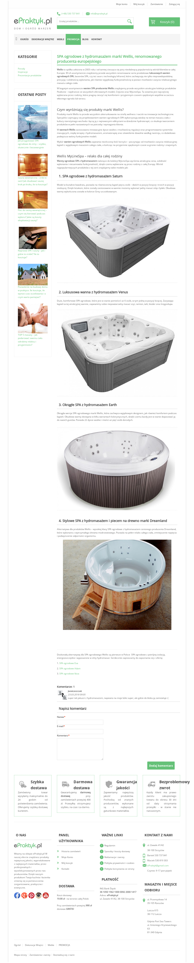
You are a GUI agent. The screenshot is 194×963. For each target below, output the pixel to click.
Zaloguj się (174, 4)
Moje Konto (67, 857)
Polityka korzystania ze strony (119, 868)
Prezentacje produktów (29, 75)
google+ (24, 895)
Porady (21, 68)
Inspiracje (23, 71)
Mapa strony (20, 954)
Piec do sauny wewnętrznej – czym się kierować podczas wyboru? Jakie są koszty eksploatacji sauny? (32, 215)
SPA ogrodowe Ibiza (69, 673)
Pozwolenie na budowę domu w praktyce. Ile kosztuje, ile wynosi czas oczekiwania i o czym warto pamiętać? (32, 292)
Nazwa (60, 717)
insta (38, 895)
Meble (51, 945)
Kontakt (96, 39)
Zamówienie (157, 4)
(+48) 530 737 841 (71, 13)
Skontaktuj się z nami (63, 954)
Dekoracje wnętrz (34, 945)
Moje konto (121, 4)
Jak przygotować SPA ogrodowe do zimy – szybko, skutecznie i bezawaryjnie (32, 144)
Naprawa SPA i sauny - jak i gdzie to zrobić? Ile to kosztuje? (31, 254)
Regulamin (109, 845)
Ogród (17, 945)
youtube (46, 895)
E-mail (60, 726)
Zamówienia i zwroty (40, 954)
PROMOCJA (64, 945)
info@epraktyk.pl (99, 13)
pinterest (31, 895)
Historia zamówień (71, 851)
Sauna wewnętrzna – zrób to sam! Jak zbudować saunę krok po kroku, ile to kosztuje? (32, 181)
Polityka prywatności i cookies (119, 863)
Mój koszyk (139, 4)
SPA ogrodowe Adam (69, 668)
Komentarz (62, 735)
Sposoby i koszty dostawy (117, 851)
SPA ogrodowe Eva (68, 663)
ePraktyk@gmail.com (158, 865)
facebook (17, 895)
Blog (85, 39)
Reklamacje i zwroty (114, 857)
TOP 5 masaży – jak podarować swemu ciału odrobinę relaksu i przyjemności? (30, 340)
